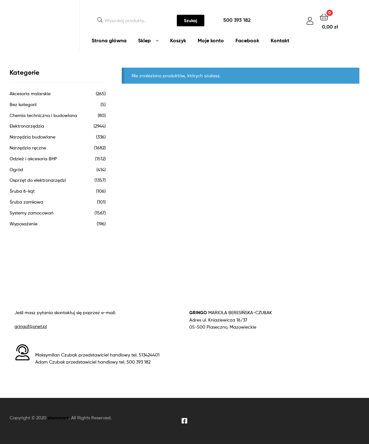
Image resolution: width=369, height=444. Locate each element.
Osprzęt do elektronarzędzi (38, 180)
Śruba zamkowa (26, 202)
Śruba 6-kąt (22, 191)
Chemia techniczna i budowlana (43, 115)
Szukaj (190, 20)
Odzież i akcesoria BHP (33, 158)
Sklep (144, 40)
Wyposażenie (23, 223)
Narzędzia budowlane (32, 136)
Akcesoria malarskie (30, 93)
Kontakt (280, 40)
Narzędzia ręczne (28, 147)
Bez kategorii (23, 104)
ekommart (58, 418)
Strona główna (109, 40)
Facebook (247, 40)
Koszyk (178, 40)
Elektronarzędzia (27, 126)
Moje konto (211, 40)
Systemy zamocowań (31, 212)
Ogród (16, 169)
